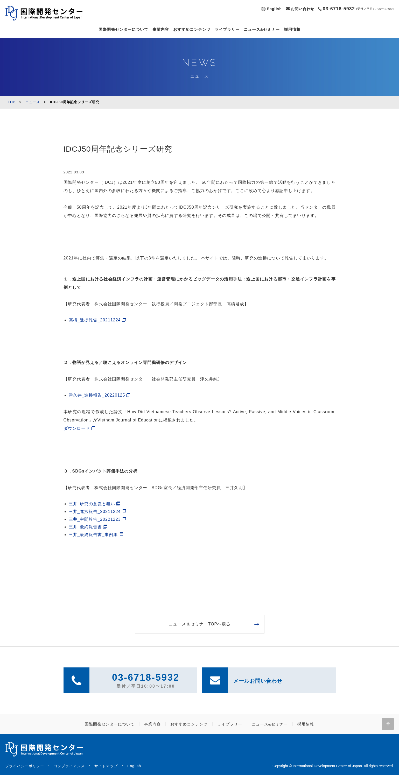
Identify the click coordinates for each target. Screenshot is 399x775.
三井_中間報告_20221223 (95, 519)
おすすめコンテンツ (192, 29)
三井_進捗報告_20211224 (95, 511)
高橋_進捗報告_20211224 (95, 320)
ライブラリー (227, 29)
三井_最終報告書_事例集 (93, 534)
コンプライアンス (69, 766)
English (274, 9)
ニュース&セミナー (262, 29)
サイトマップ (106, 766)
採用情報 (292, 29)
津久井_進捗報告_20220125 (97, 395)
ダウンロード (77, 428)
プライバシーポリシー (24, 766)
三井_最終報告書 (85, 527)
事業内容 (160, 29)
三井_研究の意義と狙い (92, 504)
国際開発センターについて (123, 29)
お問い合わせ (302, 9)
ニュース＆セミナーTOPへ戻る (200, 624)
